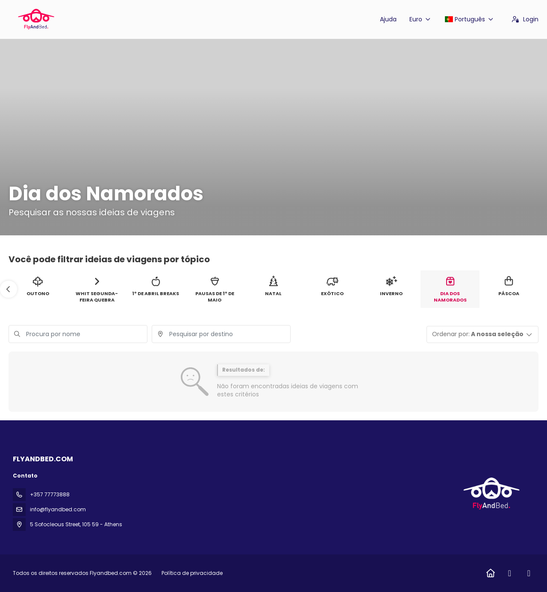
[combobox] (221, 334)
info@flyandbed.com (58, 509)
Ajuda (388, 19)
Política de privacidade (192, 573)
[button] (8, 289)
